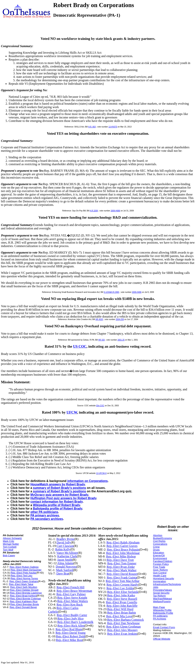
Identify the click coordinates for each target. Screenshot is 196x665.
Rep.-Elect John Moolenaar (123, 553)
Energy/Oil (159, 555)
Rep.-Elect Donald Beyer (23, 607)
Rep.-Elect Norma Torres (24, 578)
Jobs (155, 587)
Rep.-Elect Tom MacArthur (123, 581)
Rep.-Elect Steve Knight (72, 597)
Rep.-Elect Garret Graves (121, 546)
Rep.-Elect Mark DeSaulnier (26, 569)
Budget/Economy (162, 538)
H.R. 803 (92, 127)
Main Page (159, 607)
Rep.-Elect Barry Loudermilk (75, 622)
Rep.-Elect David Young (70, 632)
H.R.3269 (94, 211)
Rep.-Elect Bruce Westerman (74, 590)
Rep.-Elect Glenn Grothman (123, 626)
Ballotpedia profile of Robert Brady (57, 508)
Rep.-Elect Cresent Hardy (122, 584)
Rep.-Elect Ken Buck (70, 604)
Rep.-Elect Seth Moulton (23, 587)
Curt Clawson (65, 546)
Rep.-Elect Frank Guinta (122, 577)
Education (158, 552)
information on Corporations (87, 481)
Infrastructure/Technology (167, 584)
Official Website (161, 638)
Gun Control (159, 572)
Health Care (159, 575)
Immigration (159, 581)
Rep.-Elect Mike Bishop (121, 556)
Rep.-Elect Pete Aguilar (23, 572)
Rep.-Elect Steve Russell (122, 598)
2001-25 (121, 340)
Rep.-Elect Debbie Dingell (24, 590)
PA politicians (160, 615)
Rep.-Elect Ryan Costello (121, 602)
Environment (160, 558)
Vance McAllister (67, 552)
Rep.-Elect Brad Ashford (23, 595)
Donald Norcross (66, 566)
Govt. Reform (160, 569)
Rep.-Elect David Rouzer (122, 574)
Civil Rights (159, 541)
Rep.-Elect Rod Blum (69, 629)
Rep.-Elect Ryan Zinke (121, 566)
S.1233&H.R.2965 (111, 292)
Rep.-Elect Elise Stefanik (122, 592)
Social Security (161, 592)
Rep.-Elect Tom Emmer (121, 563)
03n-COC (100, 406)
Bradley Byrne (65, 539)
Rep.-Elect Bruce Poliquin (123, 549)
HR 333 (101, 340)
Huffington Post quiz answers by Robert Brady (63, 498)
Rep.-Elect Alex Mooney (122, 630)
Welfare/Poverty (162, 601)
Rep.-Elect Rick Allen (70, 625)
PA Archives (159, 618)
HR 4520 (99, 319)
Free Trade (159, 567)
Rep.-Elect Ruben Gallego (24, 567)
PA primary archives (44, 515)
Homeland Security (163, 578)
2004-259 (120, 319)
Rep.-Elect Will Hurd (120, 609)
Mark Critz (8, 541)
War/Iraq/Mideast (162, 598)
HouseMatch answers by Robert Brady (57, 484)
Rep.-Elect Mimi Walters (72, 601)
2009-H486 (136, 292)
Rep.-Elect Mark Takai (21, 584)
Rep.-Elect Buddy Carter (72, 615)
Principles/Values (162, 590)
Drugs (156, 549)
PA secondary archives (46, 519)
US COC (80, 346)
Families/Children (162, 561)
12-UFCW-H (101, 473)
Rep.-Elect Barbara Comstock (125, 619)
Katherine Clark (67, 556)
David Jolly (64, 542)
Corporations (160, 544)
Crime (156, 546)
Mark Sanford (64, 570)
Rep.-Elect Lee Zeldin (120, 588)
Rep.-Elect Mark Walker (121, 570)
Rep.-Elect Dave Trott (120, 560)
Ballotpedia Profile (163, 613)
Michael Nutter (11, 544)
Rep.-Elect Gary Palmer (71, 594)
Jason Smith (64, 559)
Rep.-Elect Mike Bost (69, 640)
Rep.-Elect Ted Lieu (21, 575)
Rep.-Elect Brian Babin (121, 612)
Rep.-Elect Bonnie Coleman (25, 598)
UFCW (71, 412)
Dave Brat (62, 573)
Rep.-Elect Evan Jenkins (122, 633)
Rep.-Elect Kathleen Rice (24, 601)
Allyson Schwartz (12, 538)
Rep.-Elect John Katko (121, 595)
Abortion (157, 535)
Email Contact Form (164, 627)
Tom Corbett (9, 546)
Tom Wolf (8, 549)
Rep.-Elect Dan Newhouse (123, 623)
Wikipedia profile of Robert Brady (56, 505)
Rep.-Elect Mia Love (119, 616)
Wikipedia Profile (162, 610)
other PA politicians (44, 512)
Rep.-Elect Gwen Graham (23, 581)
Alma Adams (65, 563)
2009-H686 (115, 211)
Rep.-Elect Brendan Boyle (24, 604)
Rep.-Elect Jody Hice (70, 618)
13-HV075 (113, 127)
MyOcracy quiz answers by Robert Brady (59, 494)
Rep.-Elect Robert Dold (70, 636)
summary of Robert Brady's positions (59, 487)
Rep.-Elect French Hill (70, 587)
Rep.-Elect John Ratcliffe (121, 605)
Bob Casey (9, 555)
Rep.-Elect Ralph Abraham (123, 542)
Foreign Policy (161, 564)
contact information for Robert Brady (56, 501)
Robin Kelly (62, 549)
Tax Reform (159, 595)
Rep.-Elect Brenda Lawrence (26, 592)
